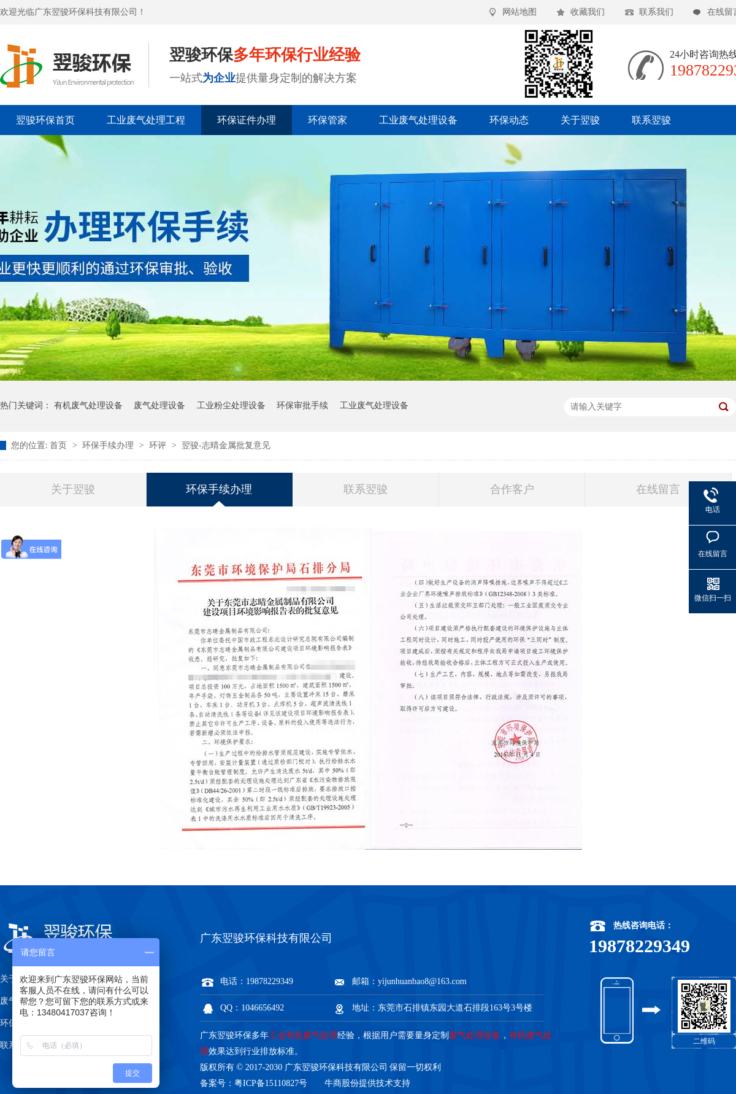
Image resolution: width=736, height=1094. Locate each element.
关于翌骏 (580, 120)
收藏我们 (587, 12)
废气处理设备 (159, 405)
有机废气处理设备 (88, 405)
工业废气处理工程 (146, 120)
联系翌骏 (651, 120)
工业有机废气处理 (303, 1035)
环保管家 (327, 120)
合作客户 (512, 489)
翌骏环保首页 (45, 120)
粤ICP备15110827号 (270, 1083)
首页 (59, 445)
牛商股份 (341, 1083)
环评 (159, 445)
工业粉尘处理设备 (231, 405)
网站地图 (519, 12)
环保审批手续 (302, 405)
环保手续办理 (109, 445)
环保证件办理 (246, 120)
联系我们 (656, 12)
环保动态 (509, 120)
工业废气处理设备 (418, 120)
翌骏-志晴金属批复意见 (226, 445)
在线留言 (658, 489)
